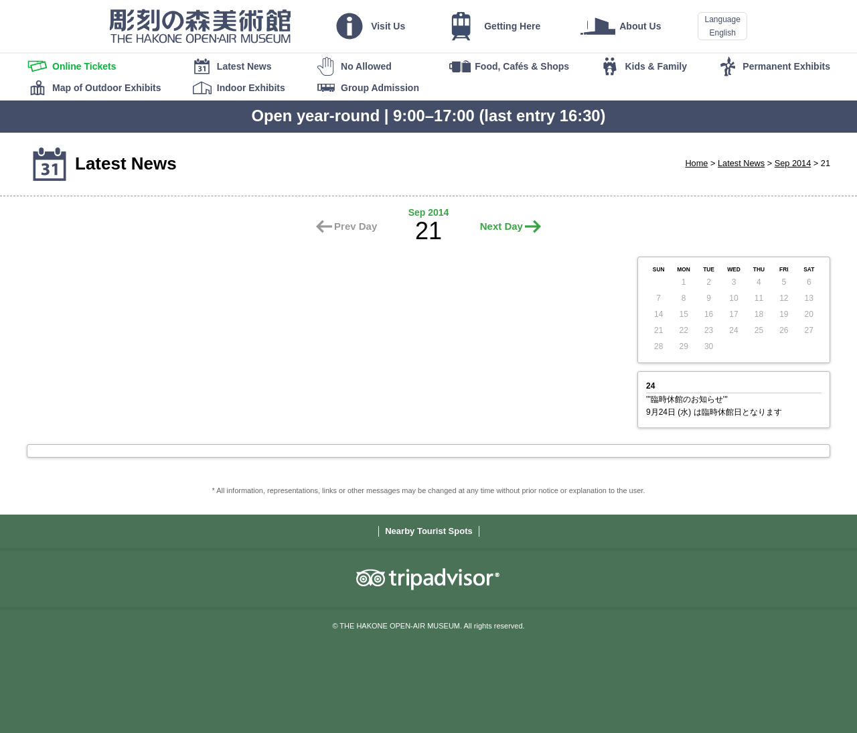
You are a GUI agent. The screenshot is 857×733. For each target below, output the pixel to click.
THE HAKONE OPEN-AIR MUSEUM (200, 26)
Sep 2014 (793, 163)
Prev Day (355, 226)
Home (696, 163)
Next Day (501, 226)
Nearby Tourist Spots (429, 531)
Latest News (741, 163)
